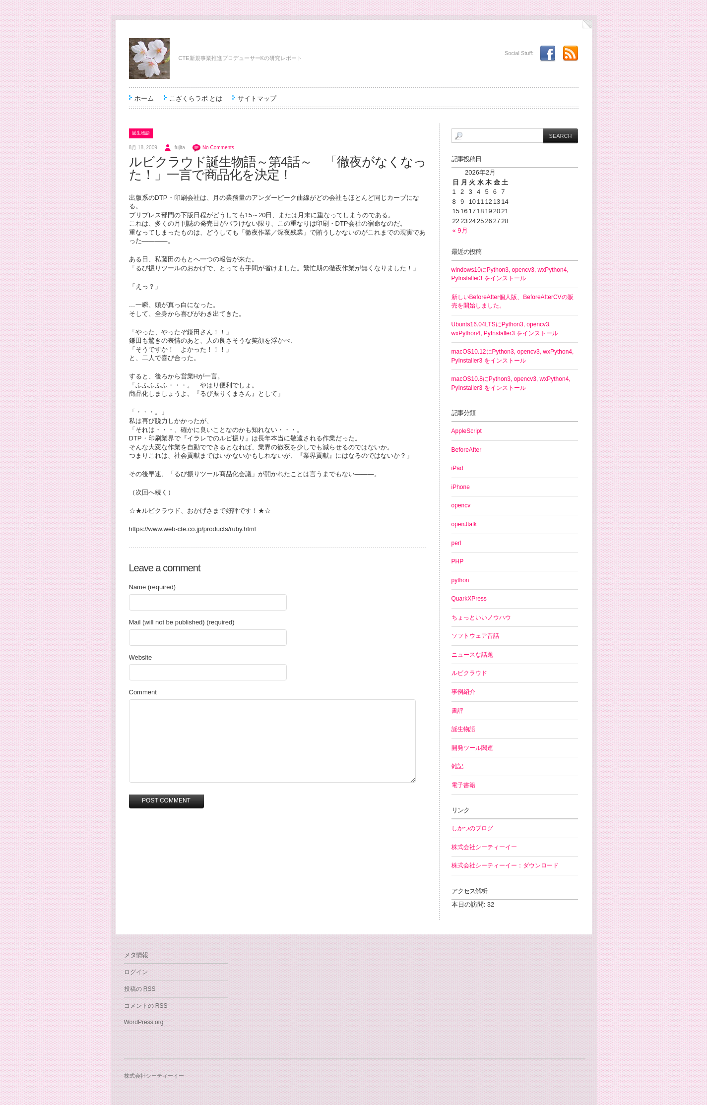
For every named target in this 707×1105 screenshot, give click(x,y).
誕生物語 (141, 132)
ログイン (136, 972)
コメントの (146, 1005)
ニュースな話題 (472, 654)
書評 (457, 710)
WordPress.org (144, 1022)
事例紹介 (463, 691)
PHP (457, 561)
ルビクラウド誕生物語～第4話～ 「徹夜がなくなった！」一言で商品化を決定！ (277, 168)
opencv (461, 505)
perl (456, 543)
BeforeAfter (466, 449)
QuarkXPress (469, 598)
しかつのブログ (472, 828)
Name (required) (152, 587)
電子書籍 (463, 785)
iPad (457, 468)
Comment (143, 692)
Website (140, 657)
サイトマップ (257, 98)
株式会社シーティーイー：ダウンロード (505, 865)
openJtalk (464, 524)
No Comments (218, 147)
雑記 (457, 766)
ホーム (144, 98)
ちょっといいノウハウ (481, 617)
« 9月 (460, 230)
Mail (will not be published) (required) (182, 622)
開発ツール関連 (472, 747)
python (460, 580)
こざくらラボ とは (196, 98)
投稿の (140, 988)
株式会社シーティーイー (484, 847)
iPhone (460, 487)
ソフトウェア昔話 (475, 635)
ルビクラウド (469, 673)
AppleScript (466, 431)
